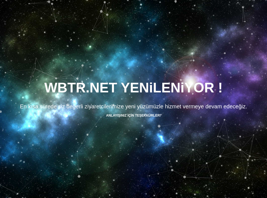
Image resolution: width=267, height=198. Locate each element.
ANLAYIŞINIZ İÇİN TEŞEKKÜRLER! (133, 115)
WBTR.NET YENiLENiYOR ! (133, 87)
